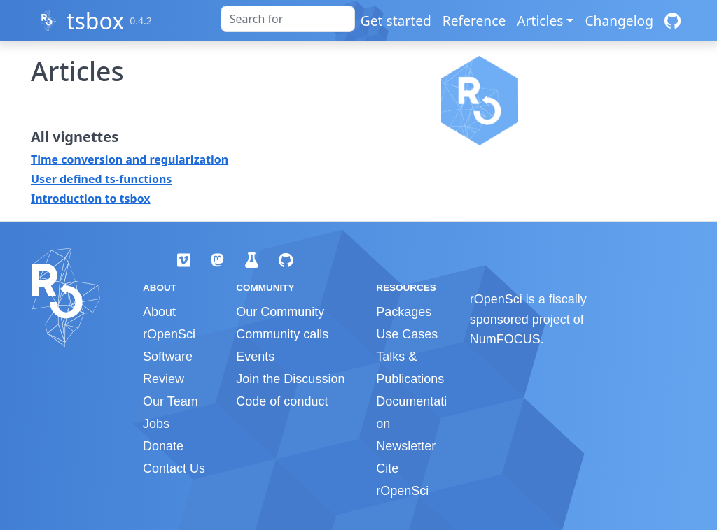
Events (255, 357)
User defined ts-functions (101, 179)
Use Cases (407, 334)
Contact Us (174, 468)
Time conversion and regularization (129, 159)
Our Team (170, 401)
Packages (403, 312)
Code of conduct (282, 401)
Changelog (619, 20)
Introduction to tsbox (91, 198)
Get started (396, 20)
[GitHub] (672, 21)
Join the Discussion (290, 379)
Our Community (280, 312)
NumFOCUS (505, 339)
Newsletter (406, 446)
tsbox (95, 20)
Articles (540, 20)
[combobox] (288, 19)
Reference (474, 20)
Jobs (156, 424)
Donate (163, 446)
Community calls (282, 334)
